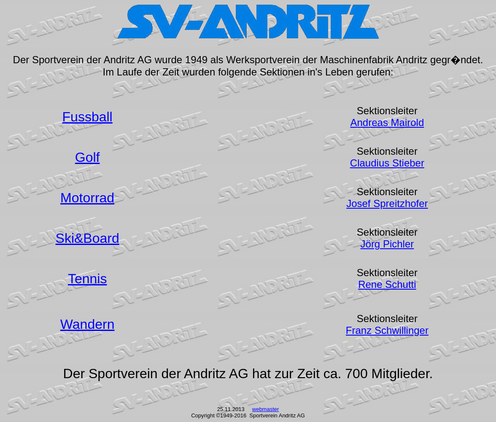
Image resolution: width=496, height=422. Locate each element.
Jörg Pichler (387, 244)
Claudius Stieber (387, 163)
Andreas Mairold (387, 122)
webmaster (265, 409)
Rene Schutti (387, 284)
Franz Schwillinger (387, 330)
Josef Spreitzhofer (387, 203)
